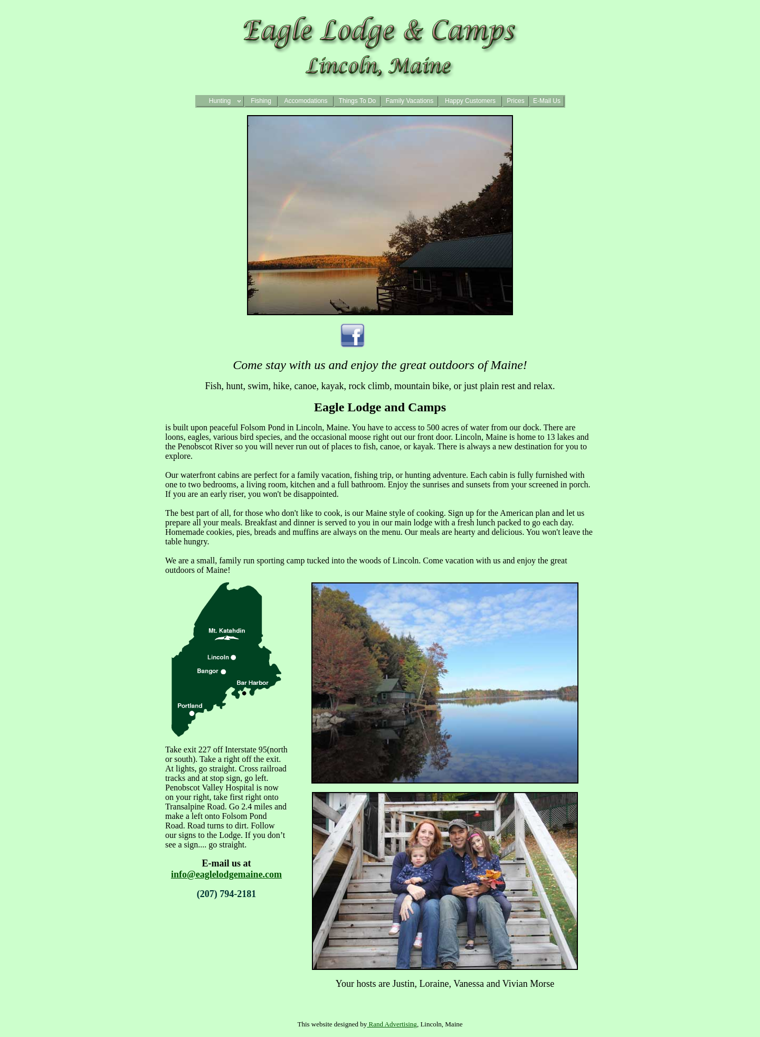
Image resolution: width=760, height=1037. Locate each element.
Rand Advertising (392, 1024)
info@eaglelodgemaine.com (226, 874)
